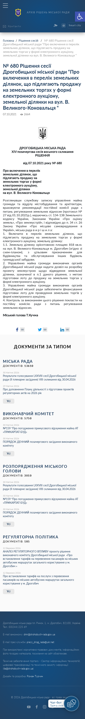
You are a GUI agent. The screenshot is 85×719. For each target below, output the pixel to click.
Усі (8, 401)
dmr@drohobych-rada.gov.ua (39, 634)
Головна (8, 40)
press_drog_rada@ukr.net (40, 642)
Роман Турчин (35, 676)
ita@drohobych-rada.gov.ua (18, 668)
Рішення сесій (28, 40)
